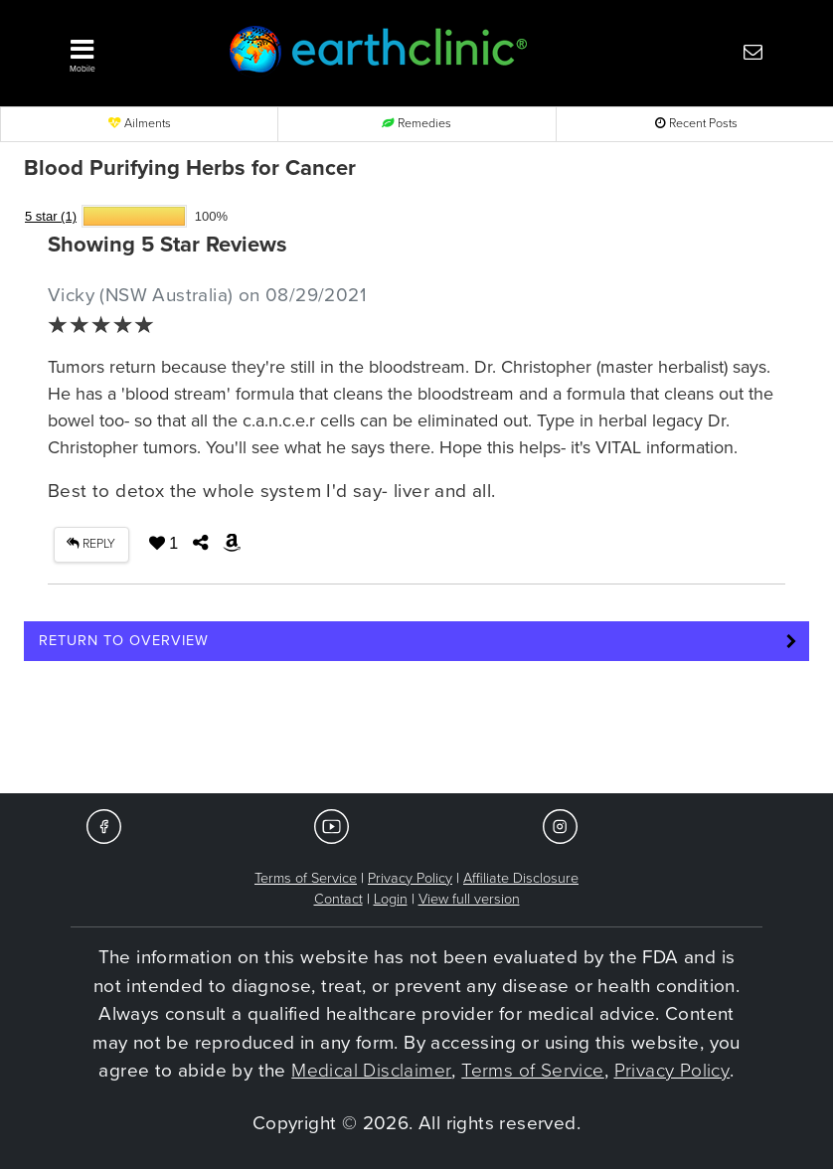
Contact (338, 899)
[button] (128, 51)
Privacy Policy (410, 878)
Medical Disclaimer (371, 1071)
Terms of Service (305, 878)
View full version (469, 899)
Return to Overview (124, 640)
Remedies (416, 123)
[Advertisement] (416, 733)
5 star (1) (51, 216)
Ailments (139, 123)
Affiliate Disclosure (521, 878)
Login (391, 899)
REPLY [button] (91, 544)
